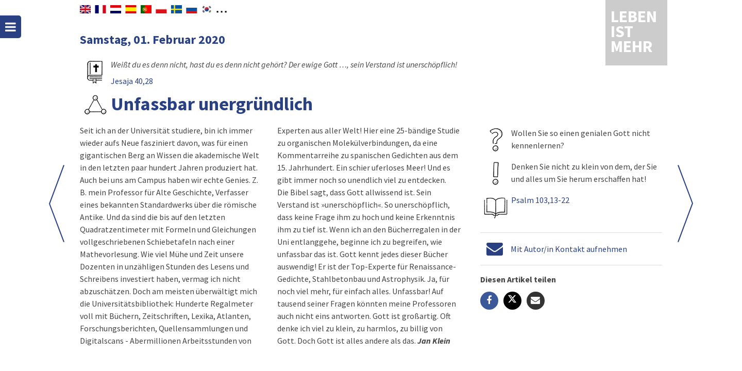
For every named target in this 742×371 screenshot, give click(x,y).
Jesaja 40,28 (132, 81)
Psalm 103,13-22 (540, 200)
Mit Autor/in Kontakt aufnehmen (569, 249)
